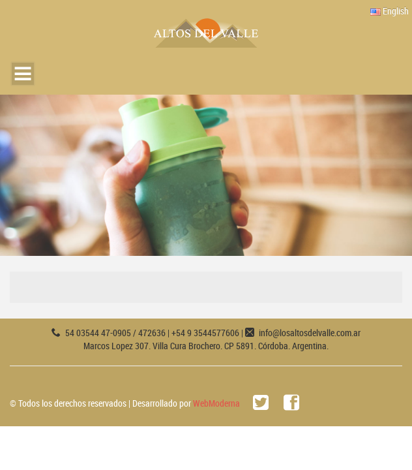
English (389, 11)
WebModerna (216, 403)
